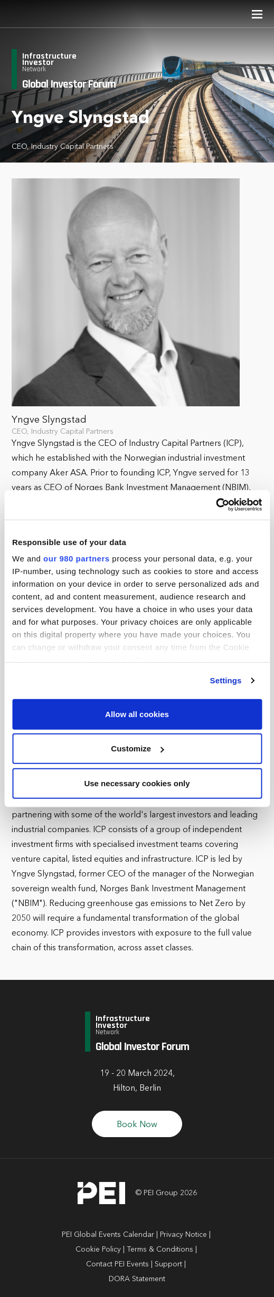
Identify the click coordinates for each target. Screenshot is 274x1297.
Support (168, 1264)
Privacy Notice (183, 1234)
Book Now (137, 1125)
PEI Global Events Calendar (108, 1234)
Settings (226, 680)
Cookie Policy (98, 1249)
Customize (137, 748)
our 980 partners (76, 558)
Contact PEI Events (117, 1264)
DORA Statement (137, 1279)
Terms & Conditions (160, 1249)
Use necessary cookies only (137, 782)
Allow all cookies (137, 713)
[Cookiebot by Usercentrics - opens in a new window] (215, 505)
